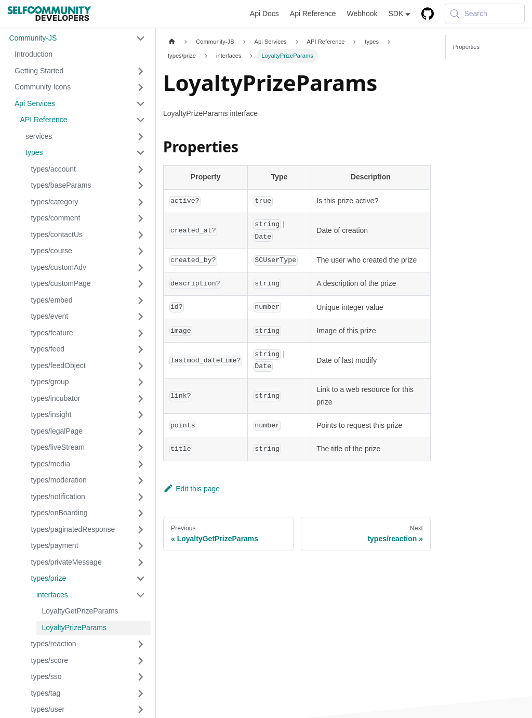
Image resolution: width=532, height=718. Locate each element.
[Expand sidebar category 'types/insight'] (141, 415)
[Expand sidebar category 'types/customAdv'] (141, 267)
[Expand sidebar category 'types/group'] (141, 382)
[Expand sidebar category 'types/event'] (141, 316)
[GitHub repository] (428, 14)
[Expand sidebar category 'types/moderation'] (141, 480)
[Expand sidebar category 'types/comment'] (141, 218)
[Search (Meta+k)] (485, 13)
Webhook (362, 13)
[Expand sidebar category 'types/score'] (141, 661)
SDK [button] (395, 13)
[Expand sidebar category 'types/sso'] (141, 677)
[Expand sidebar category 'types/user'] (141, 709)
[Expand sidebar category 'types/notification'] (141, 497)
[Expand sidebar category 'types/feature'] (141, 333)
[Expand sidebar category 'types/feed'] (141, 349)
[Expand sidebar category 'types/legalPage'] (141, 431)
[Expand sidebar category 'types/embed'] (141, 300)
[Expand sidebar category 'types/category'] (141, 202)
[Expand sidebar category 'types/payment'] (141, 546)
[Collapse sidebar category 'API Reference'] (141, 120)
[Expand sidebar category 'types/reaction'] (141, 644)
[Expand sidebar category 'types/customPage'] (141, 284)
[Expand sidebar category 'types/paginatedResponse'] (141, 530)
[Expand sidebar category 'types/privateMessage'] (141, 562)
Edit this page (191, 489)
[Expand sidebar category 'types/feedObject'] (141, 366)
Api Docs (264, 13)
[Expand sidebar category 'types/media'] (141, 464)
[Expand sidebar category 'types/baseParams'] (141, 185)
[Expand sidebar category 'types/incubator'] (141, 398)
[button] (77, 38)
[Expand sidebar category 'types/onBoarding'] (141, 513)
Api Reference (313, 13)
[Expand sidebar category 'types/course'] (141, 251)
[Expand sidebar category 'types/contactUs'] (141, 235)
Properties (466, 47)
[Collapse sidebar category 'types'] (141, 153)
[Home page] (171, 42)
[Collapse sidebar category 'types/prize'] (141, 578)
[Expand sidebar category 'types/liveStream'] (141, 447)
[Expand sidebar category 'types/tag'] (141, 693)
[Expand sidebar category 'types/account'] (141, 169)
